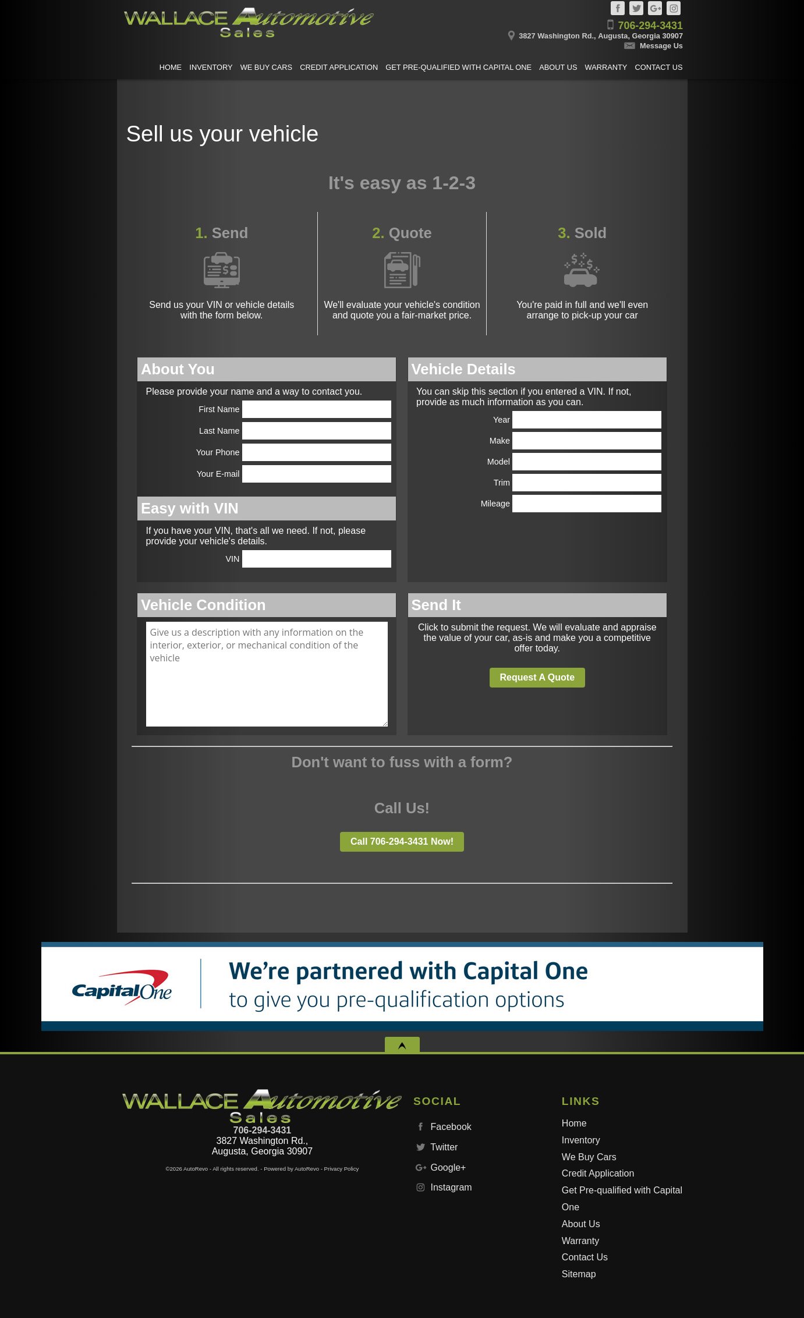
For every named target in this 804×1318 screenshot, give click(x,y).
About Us (581, 1224)
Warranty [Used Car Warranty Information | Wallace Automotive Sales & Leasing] (606, 67)
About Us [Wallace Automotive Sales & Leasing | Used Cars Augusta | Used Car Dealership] (558, 67)
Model (574, 461)
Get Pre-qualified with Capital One (622, 1198)
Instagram (674, 8)
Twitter (636, 8)
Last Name (295, 431)
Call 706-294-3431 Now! (402, 841)
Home (574, 1123)
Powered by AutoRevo (291, 1168)
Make (576, 440)
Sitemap (579, 1274)
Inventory (581, 1140)
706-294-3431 (262, 1130)
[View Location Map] (534, 32)
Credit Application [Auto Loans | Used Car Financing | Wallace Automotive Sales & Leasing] (339, 67)
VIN (308, 559)
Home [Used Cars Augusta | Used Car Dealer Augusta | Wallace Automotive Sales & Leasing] (171, 67)
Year (577, 419)
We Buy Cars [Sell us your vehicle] (266, 67)
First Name (295, 409)
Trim (578, 482)
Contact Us (585, 1257)
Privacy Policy (341, 1168)
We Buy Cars (589, 1157)
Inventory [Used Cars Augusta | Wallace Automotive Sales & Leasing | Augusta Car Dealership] (210, 67)
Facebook (618, 8)
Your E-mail (294, 474)
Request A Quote (537, 677)
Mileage (571, 503)
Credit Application (598, 1173)
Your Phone (293, 452)
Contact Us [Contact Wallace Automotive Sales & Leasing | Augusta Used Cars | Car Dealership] (659, 67)
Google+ (655, 8)
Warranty (580, 1241)
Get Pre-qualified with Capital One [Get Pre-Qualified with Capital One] (458, 67)
